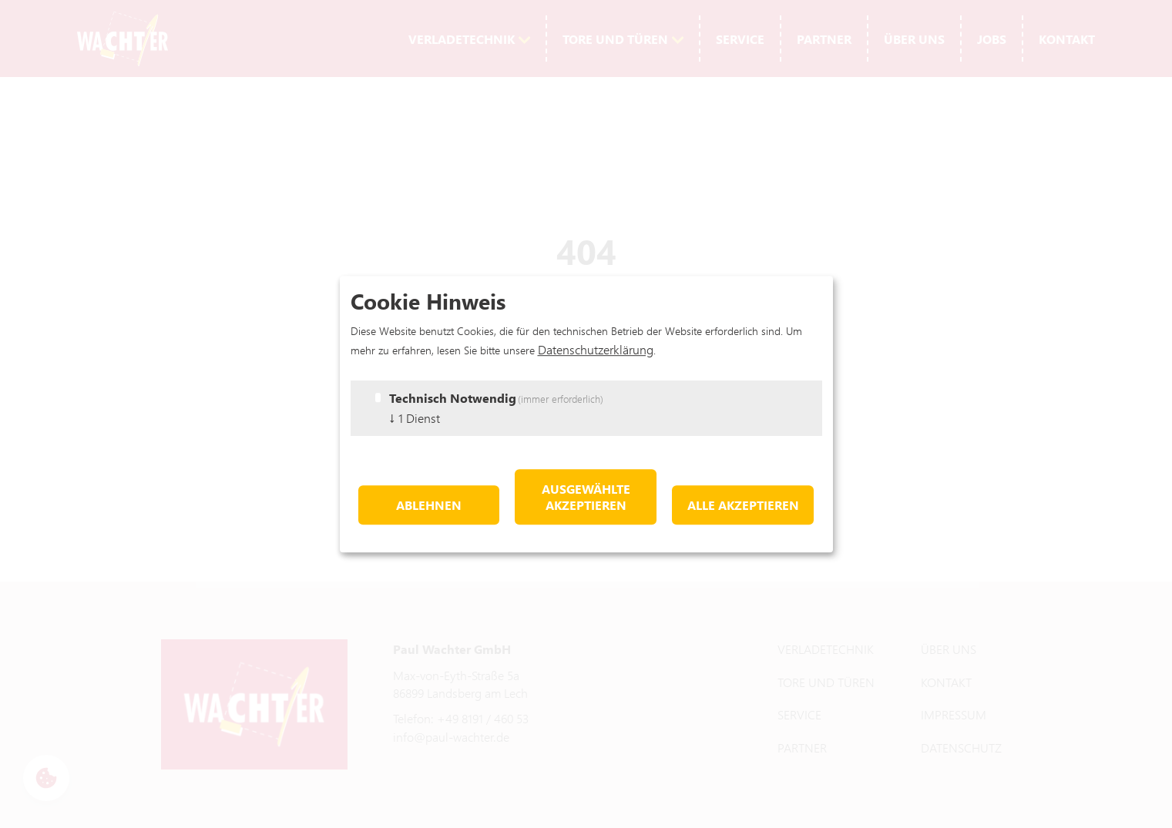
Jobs (991, 39)
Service (740, 39)
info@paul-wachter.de (451, 737)
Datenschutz (961, 747)
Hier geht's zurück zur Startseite (586, 332)
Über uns (914, 39)
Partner (824, 39)
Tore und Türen (615, 39)
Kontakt (1067, 39)
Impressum (953, 714)
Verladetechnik (461, 39)
